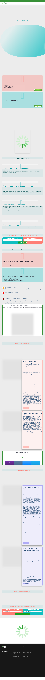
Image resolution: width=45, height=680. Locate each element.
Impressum (14, 660)
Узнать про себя (22, 244)
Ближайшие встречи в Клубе (27, 654)
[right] (33, 242)
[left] (12, 242)
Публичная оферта (15, 657)
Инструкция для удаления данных (16, 655)
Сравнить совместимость (22, 616)
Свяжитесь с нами (15, 651)
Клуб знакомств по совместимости (25, 657)
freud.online (40, 245)
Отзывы (24, 651)
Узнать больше (35, 90)
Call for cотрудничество (16, 658)
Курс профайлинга (25, 660)
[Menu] (42, 3)
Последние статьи (25, 658)
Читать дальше (26, 449)
